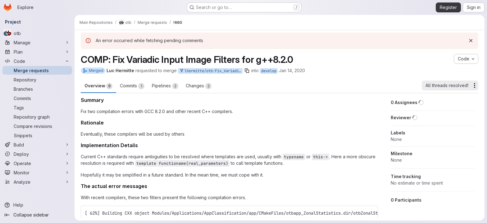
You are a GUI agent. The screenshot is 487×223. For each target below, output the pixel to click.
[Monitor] (37, 172)
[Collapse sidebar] (37, 215)
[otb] (37, 33)
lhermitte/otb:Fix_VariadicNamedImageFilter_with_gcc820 (211, 71)
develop (268, 70)
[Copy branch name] (247, 70)
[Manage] (37, 42)
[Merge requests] (37, 70)
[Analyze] (37, 181)
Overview (98, 86)
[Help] (37, 205)
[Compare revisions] (37, 126)
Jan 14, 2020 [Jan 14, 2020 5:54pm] (292, 70)
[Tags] (37, 107)
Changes (199, 86)
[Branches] (37, 89)
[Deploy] (37, 154)
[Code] (37, 61)
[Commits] (37, 98)
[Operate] (37, 163)
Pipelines (165, 86)
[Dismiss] (471, 40)
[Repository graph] (37, 116)
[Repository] (37, 79)
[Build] (37, 144)
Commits (132, 86)
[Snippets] (37, 135)
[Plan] (37, 51)
